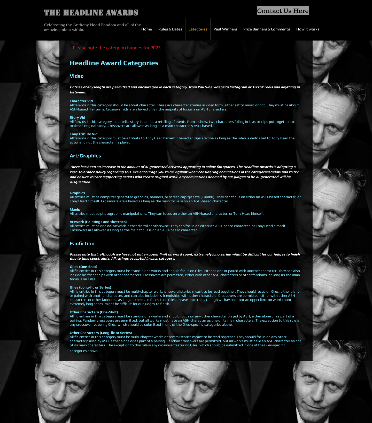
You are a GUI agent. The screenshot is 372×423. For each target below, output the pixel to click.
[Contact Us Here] (283, 10)
